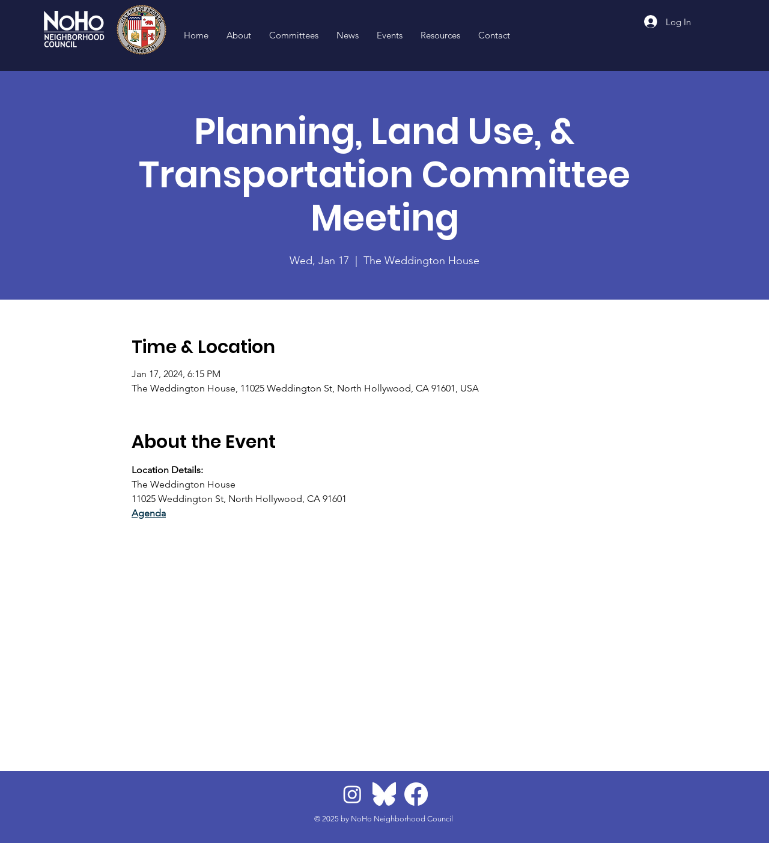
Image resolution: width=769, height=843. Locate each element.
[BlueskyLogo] (384, 794)
